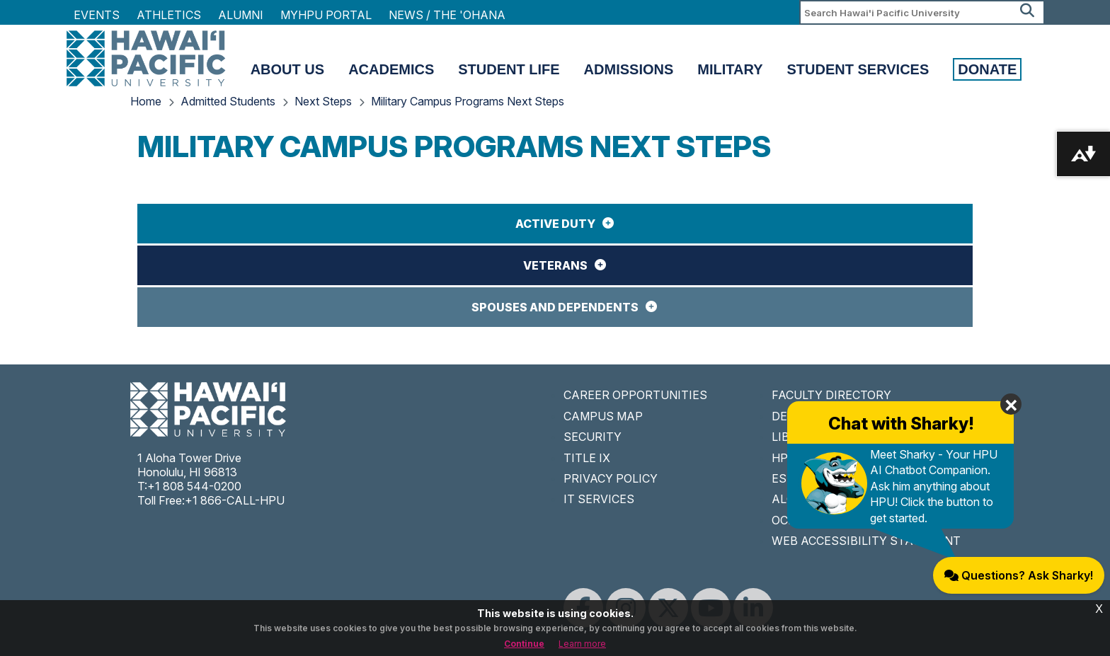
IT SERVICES (598, 499)
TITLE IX (586, 458)
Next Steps (323, 101)
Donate (987, 69)
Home (145, 101)
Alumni (240, 15)
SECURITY (592, 437)
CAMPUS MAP (603, 416)
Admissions (629, 69)
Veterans (555, 265)
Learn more (582, 643)
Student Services (858, 69)
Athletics (169, 15)
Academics (391, 69)
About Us (287, 69)
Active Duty (555, 224)
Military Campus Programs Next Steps (467, 101)
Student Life (508, 69)
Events (97, 15)
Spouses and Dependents (555, 307)
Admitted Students (228, 101)
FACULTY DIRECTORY (831, 395)
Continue (524, 643)
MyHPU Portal (326, 15)
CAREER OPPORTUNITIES (635, 395)
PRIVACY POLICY (610, 478)
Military (729, 69)
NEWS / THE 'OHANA (447, 15)
